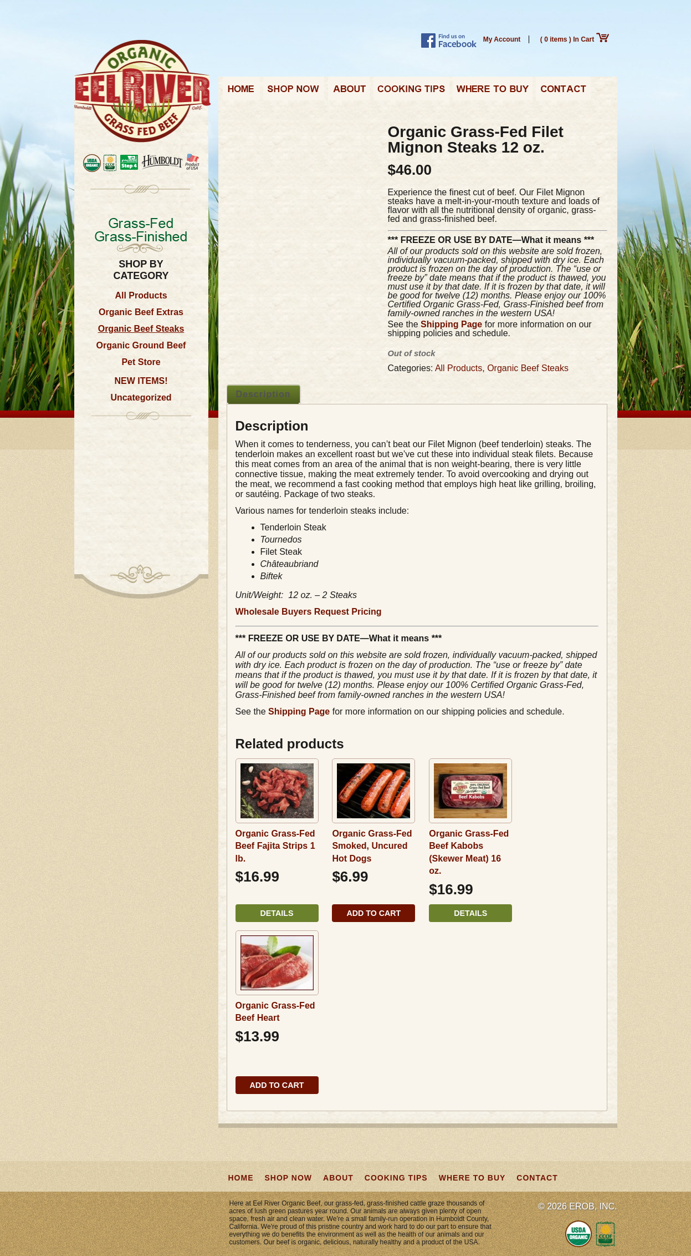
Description (263, 394)
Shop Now (294, 92)
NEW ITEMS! (141, 381)
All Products (141, 295)
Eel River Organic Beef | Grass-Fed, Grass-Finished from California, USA (142, 92)
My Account (502, 39)
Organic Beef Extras (141, 312)
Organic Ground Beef (141, 345)
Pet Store (140, 362)
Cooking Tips (411, 92)
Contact (563, 92)
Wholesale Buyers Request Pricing (309, 611)
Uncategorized (140, 397)
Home (241, 92)
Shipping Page (451, 324)
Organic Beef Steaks (141, 328)
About (349, 92)
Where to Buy (493, 92)
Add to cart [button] (373, 913)
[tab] (263, 394)
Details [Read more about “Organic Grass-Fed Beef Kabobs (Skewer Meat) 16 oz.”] (470, 913)
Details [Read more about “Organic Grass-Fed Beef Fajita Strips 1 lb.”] (277, 913)
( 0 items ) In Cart (574, 39)
